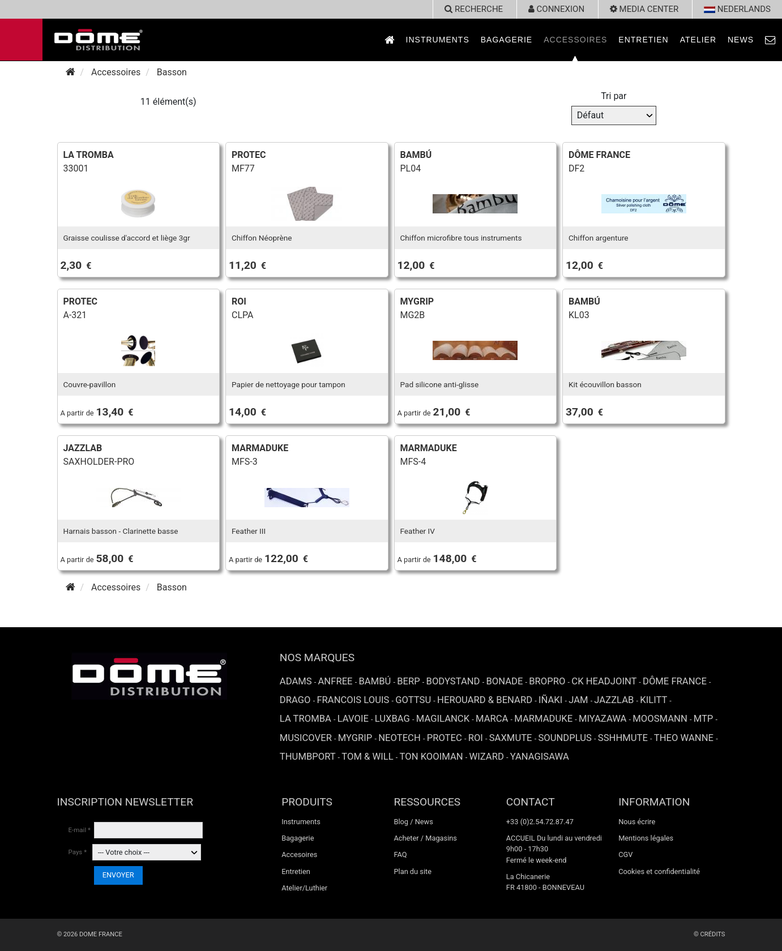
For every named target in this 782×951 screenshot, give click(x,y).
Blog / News (413, 821)
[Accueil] (70, 72)
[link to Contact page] (770, 40)
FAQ (400, 854)
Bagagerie (506, 39)
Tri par (613, 96)
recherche (474, 9)
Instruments (437, 39)
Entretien (643, 39)
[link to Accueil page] (389, 40)
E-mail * (80, 830)
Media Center (644, 9)
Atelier (698, 39)
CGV (625, 854)
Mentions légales (645, 838)
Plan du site (412, 871)
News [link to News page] (741, 39)
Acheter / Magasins (425, 838)
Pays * (78, 852)
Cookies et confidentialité (659, 871)
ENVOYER (118, 875)
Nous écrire (636, 821)
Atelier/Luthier (304, 888)
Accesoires (299, 854)
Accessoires (575, 39)
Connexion (556, 9)
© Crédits (709, 934)
